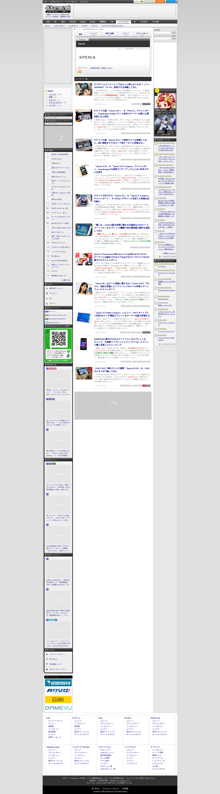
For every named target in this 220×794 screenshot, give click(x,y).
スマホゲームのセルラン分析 (60, 188)
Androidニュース (107, 752)
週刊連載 (52, 732)
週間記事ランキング (56, 288)
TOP (48, 22)
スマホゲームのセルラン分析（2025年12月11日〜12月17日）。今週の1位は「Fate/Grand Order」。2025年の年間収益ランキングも (166, 225)
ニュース (52, 94)
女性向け (103, 22)
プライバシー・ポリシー (110, 788)
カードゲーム (157, 758)
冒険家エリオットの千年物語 (166, 283)
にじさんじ (162, 266)
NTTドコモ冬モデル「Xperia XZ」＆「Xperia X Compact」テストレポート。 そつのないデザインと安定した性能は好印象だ (122, 198)
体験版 (51, 726)
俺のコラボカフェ (57, 232)
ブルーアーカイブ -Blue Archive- (166, 339)
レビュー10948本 (52, 17)
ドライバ (94, 25)
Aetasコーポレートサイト (58, 669)
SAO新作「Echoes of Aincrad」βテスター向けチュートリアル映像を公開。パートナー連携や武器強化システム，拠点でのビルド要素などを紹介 (166, 181)
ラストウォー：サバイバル (166, 324)
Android (103, 68)
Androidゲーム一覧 (107, 769)
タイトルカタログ (81, 734)
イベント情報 (157, 752)
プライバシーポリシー (57, 654)
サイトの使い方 (71, 2)
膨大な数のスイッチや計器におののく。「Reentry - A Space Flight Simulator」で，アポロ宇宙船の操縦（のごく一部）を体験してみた (58, 453)
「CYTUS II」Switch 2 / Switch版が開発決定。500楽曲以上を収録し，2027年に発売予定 (166, 214)
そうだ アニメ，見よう (59, 213)
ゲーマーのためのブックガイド (60, 218)
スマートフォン (104, 747)
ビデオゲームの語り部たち (60, 247)
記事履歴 (160, 1)
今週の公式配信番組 (58, 172)
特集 (51, 97)
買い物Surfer (55, 256)
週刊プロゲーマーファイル (60, 168)
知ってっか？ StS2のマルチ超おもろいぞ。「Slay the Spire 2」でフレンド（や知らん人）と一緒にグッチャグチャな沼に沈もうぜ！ (58, 518)
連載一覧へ (67, 280)
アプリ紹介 (104, 761)
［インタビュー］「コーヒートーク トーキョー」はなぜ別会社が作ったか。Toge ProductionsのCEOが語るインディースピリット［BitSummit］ (58, 643)
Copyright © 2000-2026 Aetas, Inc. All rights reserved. (110, 791)
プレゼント (53, 293)
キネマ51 (54, 271)
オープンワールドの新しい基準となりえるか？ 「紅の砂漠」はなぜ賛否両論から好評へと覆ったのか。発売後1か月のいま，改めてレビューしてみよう (58, 487)
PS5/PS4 (73, 22)
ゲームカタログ (158, 769)
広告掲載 (125, 788)
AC (134, 22)
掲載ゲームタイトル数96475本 (58, 15)
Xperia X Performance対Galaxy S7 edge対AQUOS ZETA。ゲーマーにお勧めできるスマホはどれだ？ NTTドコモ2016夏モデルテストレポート (121, 257)
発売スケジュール (81, 732)
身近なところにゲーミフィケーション (60, 266)
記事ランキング (54, 737)
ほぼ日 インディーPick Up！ (61, 204)
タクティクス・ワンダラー (166, 274)
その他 (155, 766)
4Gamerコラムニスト (58, 243)
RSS (45, 2)
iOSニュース (105, 750)
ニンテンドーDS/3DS (81, 747)
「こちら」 (122, 780)
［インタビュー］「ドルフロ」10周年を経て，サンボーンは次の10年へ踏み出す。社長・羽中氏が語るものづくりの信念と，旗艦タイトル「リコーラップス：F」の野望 (166, 192)
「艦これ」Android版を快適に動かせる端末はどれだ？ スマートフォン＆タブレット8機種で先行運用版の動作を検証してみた (122, 228)
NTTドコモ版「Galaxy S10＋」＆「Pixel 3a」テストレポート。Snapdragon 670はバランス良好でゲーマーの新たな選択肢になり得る (121, 114)
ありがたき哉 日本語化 (59, 260)
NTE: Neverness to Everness (166, 291)
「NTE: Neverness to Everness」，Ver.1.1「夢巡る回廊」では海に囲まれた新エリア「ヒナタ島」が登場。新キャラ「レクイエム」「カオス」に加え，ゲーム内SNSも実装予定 (166, 170)
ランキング (171, 1)
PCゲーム (52, 311)
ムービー (85, 25)
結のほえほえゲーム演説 (59, 223)
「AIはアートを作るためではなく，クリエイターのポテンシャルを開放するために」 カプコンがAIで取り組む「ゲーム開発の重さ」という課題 (166, 236)
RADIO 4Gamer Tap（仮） (60, 208)
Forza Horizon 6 (163, 299)
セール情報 (104, 758)
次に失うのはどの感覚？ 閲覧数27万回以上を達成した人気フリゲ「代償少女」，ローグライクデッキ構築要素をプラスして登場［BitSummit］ (166, 203)
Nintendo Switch (54, 322)
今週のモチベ (56, 163)
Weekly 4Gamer (56, 159)
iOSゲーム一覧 (106, 766)
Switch (82, 22)
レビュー (47, 25)
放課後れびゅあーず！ (59, 275)
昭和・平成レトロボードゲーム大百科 (60, 237)
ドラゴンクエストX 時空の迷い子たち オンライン (166, 314)
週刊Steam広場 (56, 199)
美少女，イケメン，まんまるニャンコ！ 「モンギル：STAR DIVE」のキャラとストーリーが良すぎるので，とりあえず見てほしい (58, 392)
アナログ (144, 22)
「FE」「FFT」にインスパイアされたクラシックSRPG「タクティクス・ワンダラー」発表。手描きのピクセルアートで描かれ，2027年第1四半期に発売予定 (166, 159)
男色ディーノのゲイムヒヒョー (60, 182)
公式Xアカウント (57, 2)
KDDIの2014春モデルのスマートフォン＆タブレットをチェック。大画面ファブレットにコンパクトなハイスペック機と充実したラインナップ (121, 342)
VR (112, 22)
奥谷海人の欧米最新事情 (59, 154)
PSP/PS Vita (155, 718)
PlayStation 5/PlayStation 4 (57, 319)
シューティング (158, 761)
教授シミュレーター (165, 305)
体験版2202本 (65, 17)
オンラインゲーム (55, 721)
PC (55, 22)
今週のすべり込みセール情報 (60, 194)
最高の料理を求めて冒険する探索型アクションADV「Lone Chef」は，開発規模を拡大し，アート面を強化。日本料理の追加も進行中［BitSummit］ (58, 613)
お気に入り (149, 1)
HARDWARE (95, 68)
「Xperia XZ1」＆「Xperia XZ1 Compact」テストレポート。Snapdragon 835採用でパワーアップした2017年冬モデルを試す (121, 169)
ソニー (110, 68)
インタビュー (73, 25)
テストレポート (59, 25)
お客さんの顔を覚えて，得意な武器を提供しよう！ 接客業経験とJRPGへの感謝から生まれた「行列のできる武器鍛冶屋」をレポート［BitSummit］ (58, 582)
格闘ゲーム (156, 755)
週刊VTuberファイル (58, 177)
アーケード (155, 747)
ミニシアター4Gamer (58, 251)
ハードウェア (123, 22)
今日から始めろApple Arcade (61, 228)
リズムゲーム (157, 763)
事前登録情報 (105, 755)
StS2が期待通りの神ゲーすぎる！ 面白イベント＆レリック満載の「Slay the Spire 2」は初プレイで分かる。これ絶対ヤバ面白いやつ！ (58, 548)
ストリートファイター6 (166, 331)
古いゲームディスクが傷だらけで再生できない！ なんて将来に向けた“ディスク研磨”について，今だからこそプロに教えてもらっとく (58, 422)
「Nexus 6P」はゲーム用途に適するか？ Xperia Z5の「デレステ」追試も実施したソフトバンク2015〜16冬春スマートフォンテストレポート (122, 286)
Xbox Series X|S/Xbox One (57, 315)
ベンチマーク (131, 763)
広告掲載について (55, 664)
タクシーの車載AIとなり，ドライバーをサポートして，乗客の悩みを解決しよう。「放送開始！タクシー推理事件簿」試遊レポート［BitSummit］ (166, 247)
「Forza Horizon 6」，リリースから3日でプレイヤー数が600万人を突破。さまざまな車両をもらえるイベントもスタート (166, 148)
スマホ (92, 22)
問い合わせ (84, 2)
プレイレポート (106, 723)
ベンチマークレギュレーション (112, 25)
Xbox (63, 22)
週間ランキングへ (170, 253)
